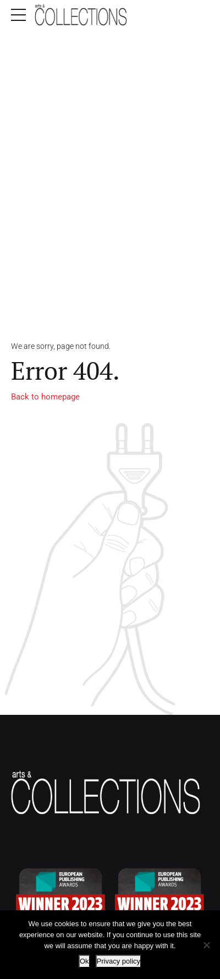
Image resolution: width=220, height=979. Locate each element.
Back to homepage (45, 397)
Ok (84, 961)
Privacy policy (118, 961)
